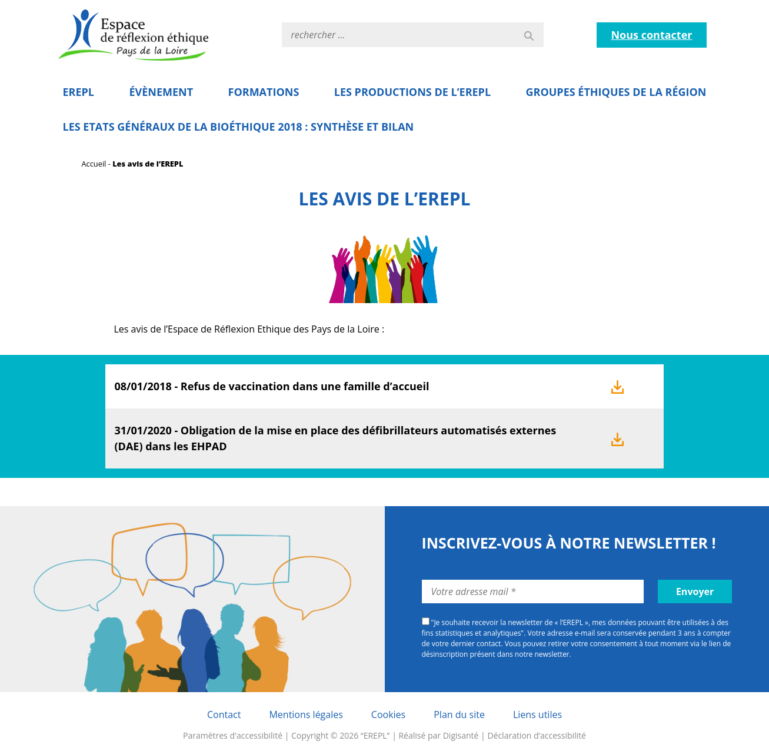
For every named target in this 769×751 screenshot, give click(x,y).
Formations (263, 92)
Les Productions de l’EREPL (412, 92)
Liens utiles (537, 714)
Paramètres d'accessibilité (232, 735)
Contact (224, 714)
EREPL (79, 92)
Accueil (94, 163)
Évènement (161, 92)
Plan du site (459, 714)
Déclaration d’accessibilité (536, 735)
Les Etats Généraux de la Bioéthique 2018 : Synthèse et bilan (238, 126)
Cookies (388, 714)
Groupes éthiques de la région (616, 92)
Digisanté (461, 735)
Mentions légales (305, 714)
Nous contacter (651, 35)
